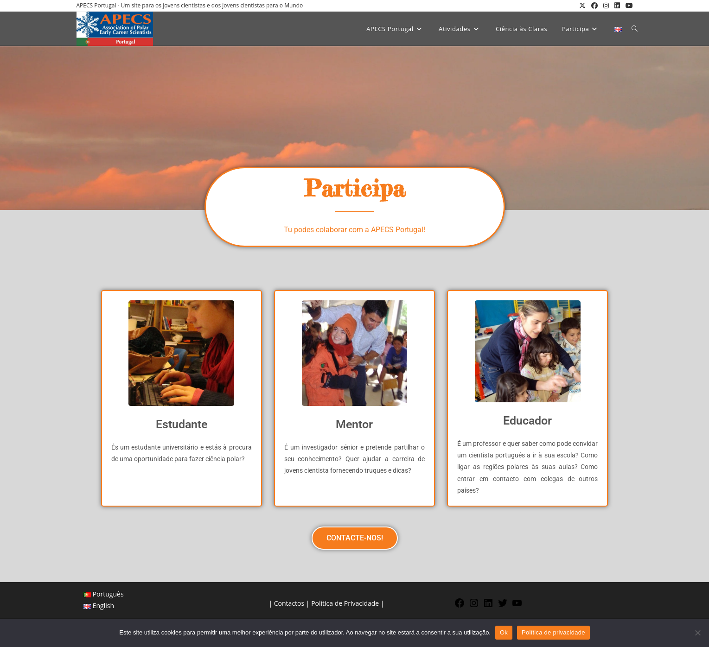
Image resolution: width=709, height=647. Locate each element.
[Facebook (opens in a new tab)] (594, 5)
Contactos (289, 603)
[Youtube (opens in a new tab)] (628, 5)
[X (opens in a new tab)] (582, 5)
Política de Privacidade (345, 603)
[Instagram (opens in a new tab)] (606, 5)
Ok (504, 632)
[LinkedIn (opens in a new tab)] (617, 5)
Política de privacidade (553, 632)
